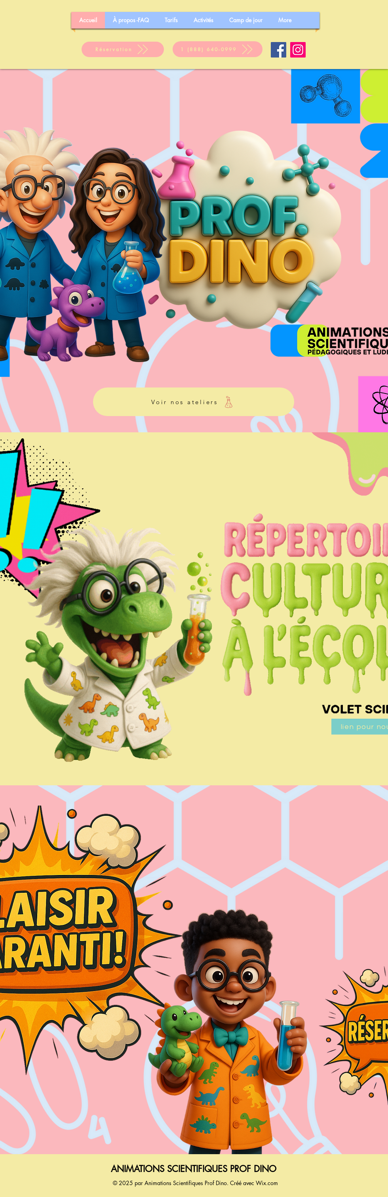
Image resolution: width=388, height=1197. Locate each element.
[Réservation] (123, 49)
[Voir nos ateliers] (193, 401)
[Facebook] (278, 50)
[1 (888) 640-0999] (217, 49)
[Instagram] (298, 50)
